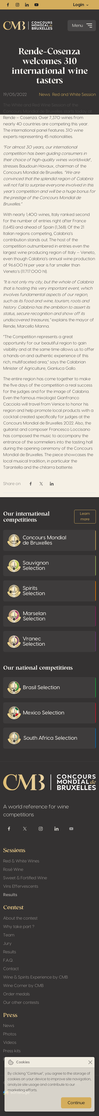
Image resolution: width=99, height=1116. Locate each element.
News (44, 94)
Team (8, 935)
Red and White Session (74, 94)
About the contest (20, 918)
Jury (7, 943)
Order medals (16, 994)
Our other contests (21, 1002)
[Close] (90, 1062)
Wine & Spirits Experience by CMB (35, 977)
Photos (9, 1034)
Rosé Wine (13, 869)
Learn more (85, 516)
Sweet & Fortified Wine (25, 878)
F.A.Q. (8, 960)
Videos (9, 1042)
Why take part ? (18, 927)
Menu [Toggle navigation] (82, 25)
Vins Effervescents (20, 886)
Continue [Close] (76, 1103)
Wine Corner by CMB (23, 986)
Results (10, 895)
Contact (11, 969)
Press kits (12, 1051)
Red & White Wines (21, 861)
